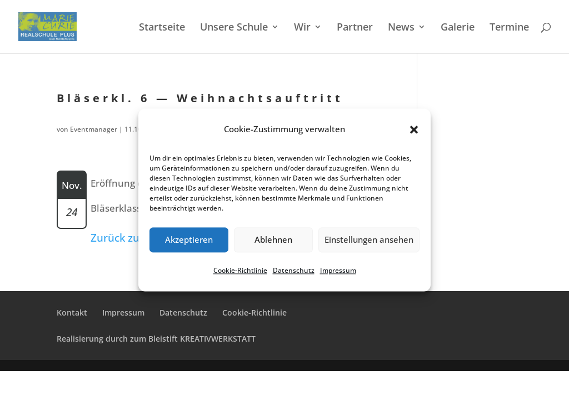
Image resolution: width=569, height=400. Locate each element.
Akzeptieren (189, 240)
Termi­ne (509, 28)
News (401, 28)
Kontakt (72, 312)
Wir (302, 28)
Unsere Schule (234, 28)
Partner (355, 28)
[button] (414, 129)
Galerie (458, 28)
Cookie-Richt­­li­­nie (254, 312)
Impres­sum (338, 270)
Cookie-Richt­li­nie (240, 270)
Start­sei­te (162, 28)
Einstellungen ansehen (369, 240)
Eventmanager (93, 129)
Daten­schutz (294, 270)
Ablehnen (273, 240)
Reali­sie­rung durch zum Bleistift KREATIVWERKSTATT (156, 338)
